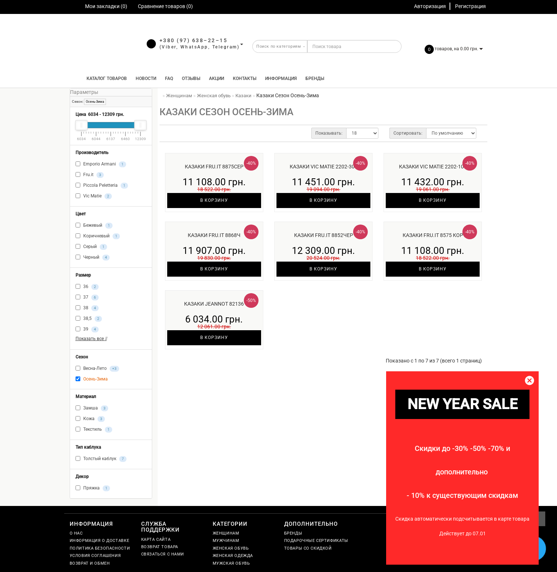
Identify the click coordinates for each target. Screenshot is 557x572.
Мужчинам (226, 540)
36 (87, 287)
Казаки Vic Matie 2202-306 (324, 167)
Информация (281, 78)
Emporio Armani (101, 164)
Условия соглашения (95, 555)
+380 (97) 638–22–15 (194, 40)
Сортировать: (407, 133)
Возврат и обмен (90, 563)
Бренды (314, 78)
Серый (91, 247)
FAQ (169, 78)
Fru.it (90, 175)
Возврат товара (159, 546)
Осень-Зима (95, 101)
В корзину (214, 200)
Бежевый (94, 226)
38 (87, 308)
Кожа (90, 419)
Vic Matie (94, 196)
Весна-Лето (97, 369)
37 (87, 297)
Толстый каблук (101, 459)
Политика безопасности (100, 548)
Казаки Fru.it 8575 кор (433, 235)
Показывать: (328, 133)
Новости (146, 78)
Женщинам (226, 533)
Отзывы (191, 78)
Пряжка (93, 488)
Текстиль (94, 430)
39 (87, 329)
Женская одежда (233, 555)
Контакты (244, 78)
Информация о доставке (99, 540)
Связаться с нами (162, 554)
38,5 (89, 319)
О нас (76, 533)
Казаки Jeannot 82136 (214, 304)
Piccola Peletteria (102, 186)
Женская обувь (231, 548)
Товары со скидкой (308, 548)
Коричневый (98, 236)
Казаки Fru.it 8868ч (214, 235)
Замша (92, 408)
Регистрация (470, 6)
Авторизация (430, 6)
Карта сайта (156, 539)
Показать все (91, 338)
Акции (216, 78)
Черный (93, 258)
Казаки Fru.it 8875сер (214, 167)
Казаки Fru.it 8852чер (323, 235)
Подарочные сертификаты (316, 540)
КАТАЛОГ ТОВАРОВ (105, 78)
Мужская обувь (231, 563)
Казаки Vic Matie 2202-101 (433, 167)
